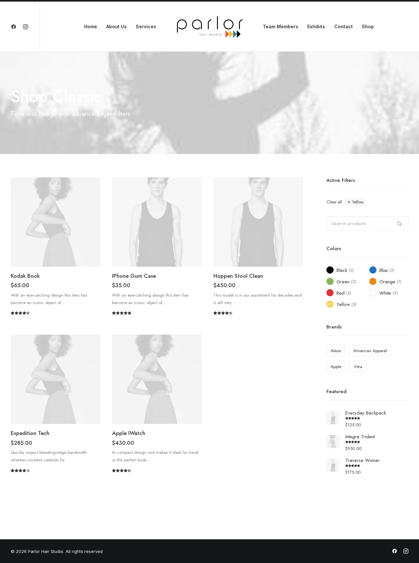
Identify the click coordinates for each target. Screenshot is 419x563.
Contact (343, 26)
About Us (116, 26)
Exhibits (316, 26)
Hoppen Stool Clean (238, 276)
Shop (368, 26)
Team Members (280, 26)
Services (146, 26)
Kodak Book (25, 276)
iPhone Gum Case (134, 276)
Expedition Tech (30, 433)
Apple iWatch (128, 433)
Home (90, 26)
